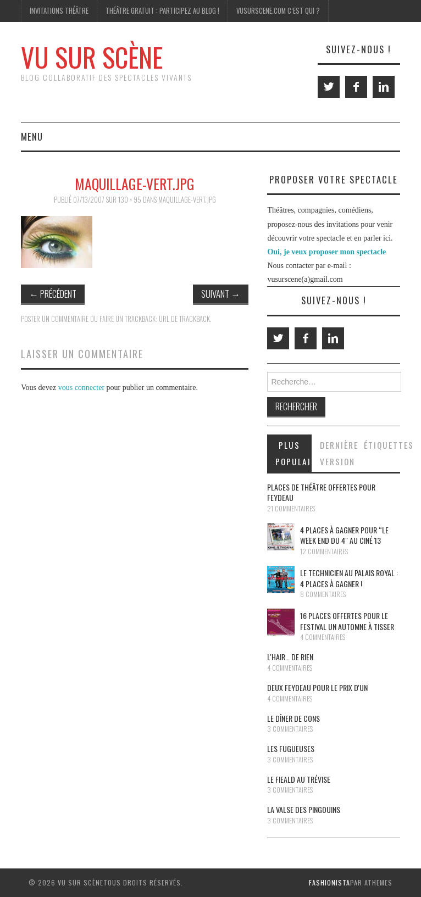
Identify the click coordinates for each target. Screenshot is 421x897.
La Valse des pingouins (303, 809)
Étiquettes (382, 445)
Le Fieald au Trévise (298, 779)
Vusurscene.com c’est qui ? (278, 10)
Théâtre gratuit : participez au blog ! (162, 10)
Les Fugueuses (290, 748)
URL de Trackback (184, 319)
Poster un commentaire (54, 319)
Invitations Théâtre (59, 10)
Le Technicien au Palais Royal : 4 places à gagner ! (349, 578)
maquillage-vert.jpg (187, 199)
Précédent (52, 293)
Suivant (220, 293)
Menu (32, 136)
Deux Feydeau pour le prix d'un (317, 687)
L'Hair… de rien (290, 656)
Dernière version (338, 453)
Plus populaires (293, 453)
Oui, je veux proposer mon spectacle (326, 252)
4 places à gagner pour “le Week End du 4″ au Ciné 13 (344, 535)
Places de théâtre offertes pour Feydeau (321, 492)
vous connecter (81, 387)
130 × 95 (129, 199)
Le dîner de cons (293, 718)
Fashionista (329, 882)
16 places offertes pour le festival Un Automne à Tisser (347, 621)
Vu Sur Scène (92, 56)
